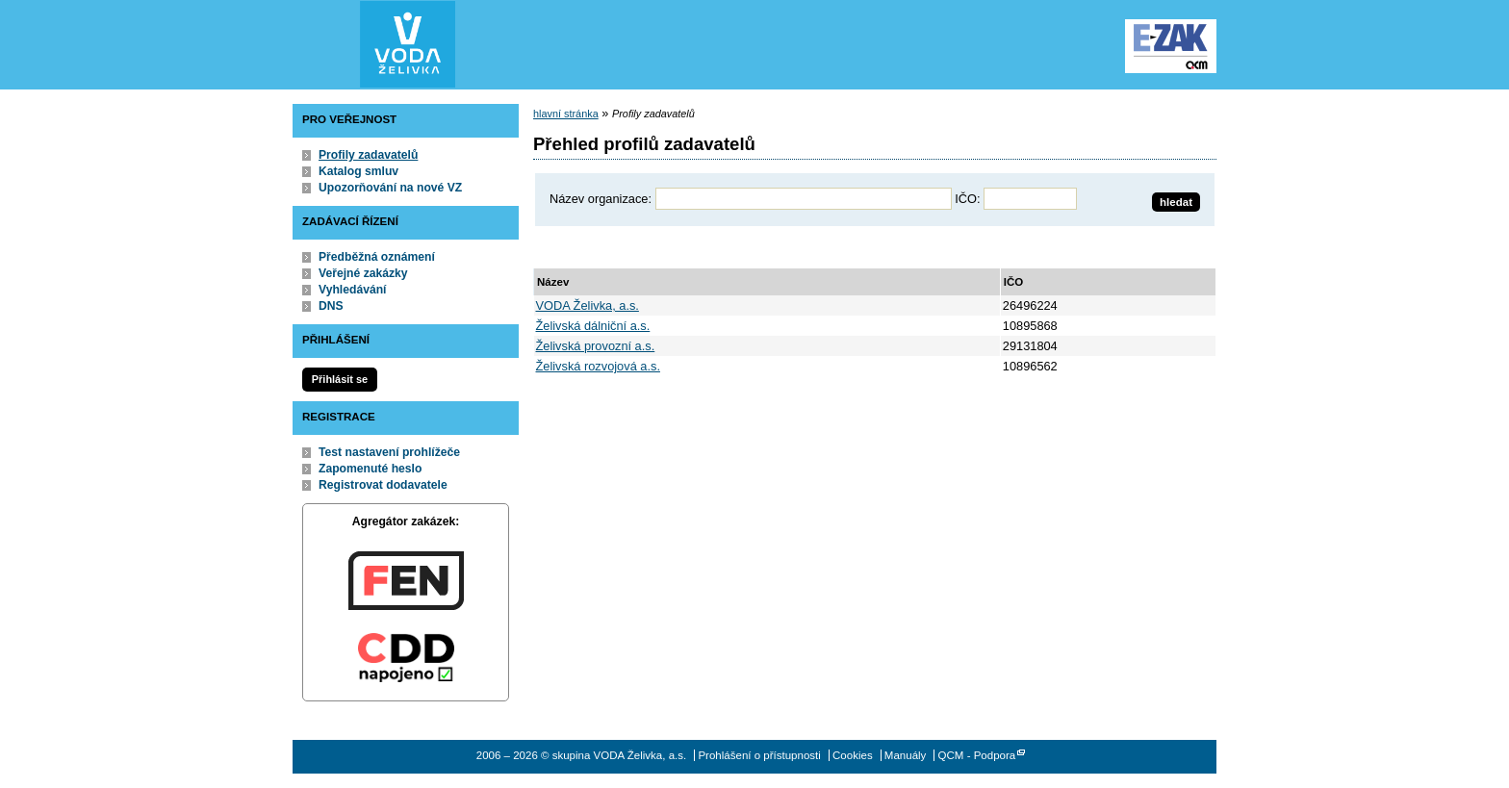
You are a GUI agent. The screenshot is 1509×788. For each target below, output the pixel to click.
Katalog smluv (358, 171)
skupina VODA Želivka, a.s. (408, 44)
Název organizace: (601, 198)
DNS (331, 306)
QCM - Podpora (977, 755)
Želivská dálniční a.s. (593, 325)
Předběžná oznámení (377, 257)
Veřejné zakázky (363, 273)
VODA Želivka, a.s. (587, 305)
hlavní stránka (566, 113)
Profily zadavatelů (368, 155)
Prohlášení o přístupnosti (759, 755)
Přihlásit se (340, 379)
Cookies (852, 755)
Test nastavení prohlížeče (389, 452)
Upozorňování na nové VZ (390, 187)
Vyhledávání (353, 289)
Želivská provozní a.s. (595, 346)
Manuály (905, 755)
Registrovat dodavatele (383, 485)
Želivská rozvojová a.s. (598, 366)
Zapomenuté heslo (370, 468)
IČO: (967, 198)
